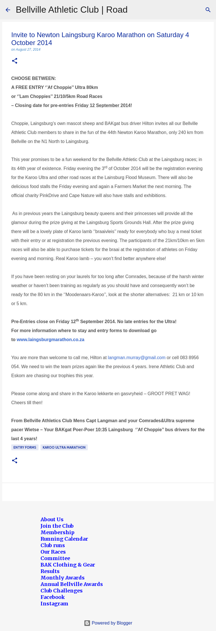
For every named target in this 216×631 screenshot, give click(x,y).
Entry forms (25, 447)
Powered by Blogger (108, 623)
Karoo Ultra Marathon (64, 447)
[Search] (208, 10)
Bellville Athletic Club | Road (72, 10)
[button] (14, 61)
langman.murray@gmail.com (137, 357)
